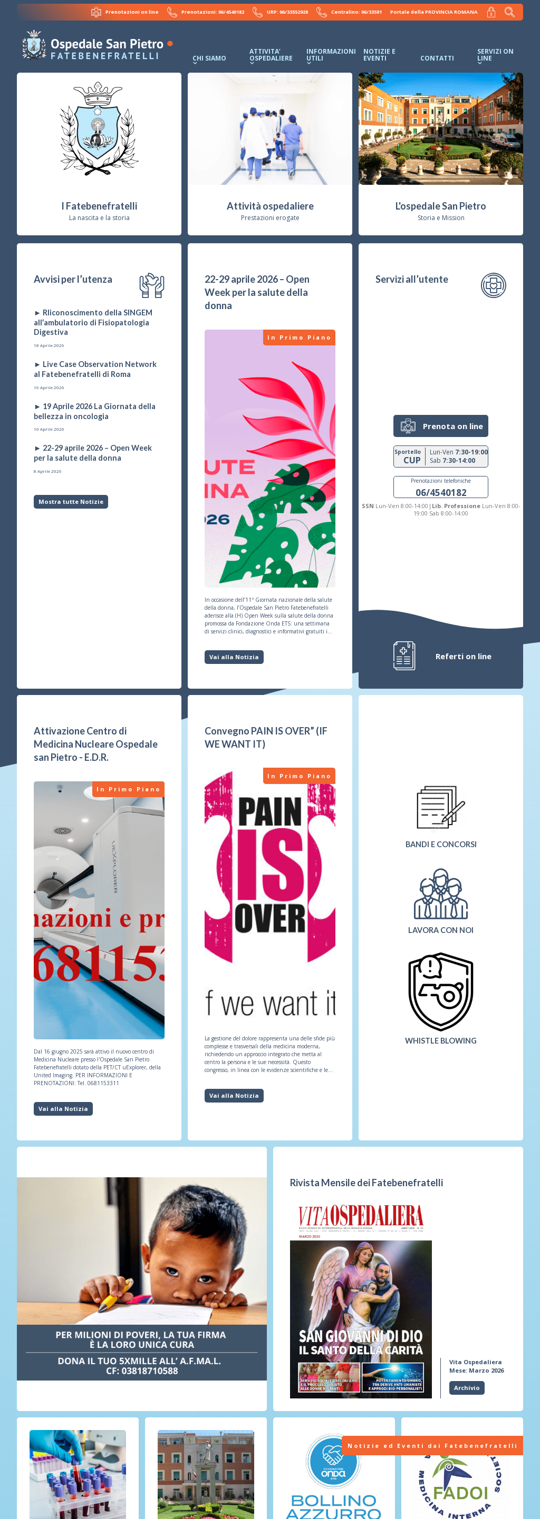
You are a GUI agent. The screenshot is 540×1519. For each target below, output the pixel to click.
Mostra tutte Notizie (70, 501)
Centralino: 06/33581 (350, 11)
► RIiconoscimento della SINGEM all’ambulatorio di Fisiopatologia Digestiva (93, 321)
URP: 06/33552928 (281, 11)
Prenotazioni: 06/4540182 (207, 11)
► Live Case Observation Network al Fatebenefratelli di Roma (95, 368)
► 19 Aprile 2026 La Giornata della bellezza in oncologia (95, 410)
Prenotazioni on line (126, 11)
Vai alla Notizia (234, 656)
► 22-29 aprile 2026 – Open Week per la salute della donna (93, 452)
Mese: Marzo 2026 (476, 1365)
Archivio (467, 1387)
